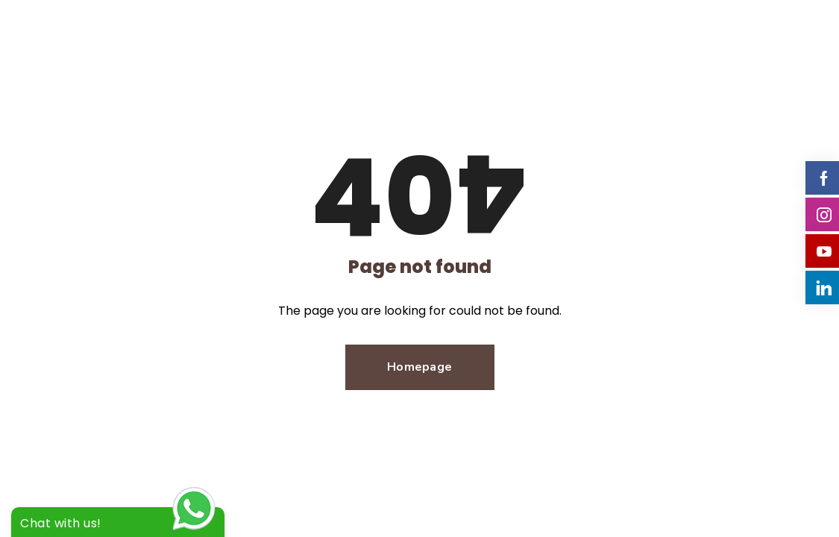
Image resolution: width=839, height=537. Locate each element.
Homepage (419, 367)
